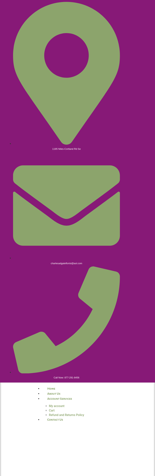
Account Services (59, 398)
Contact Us (55, 419)
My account (56, 406)
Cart (51, 410)
